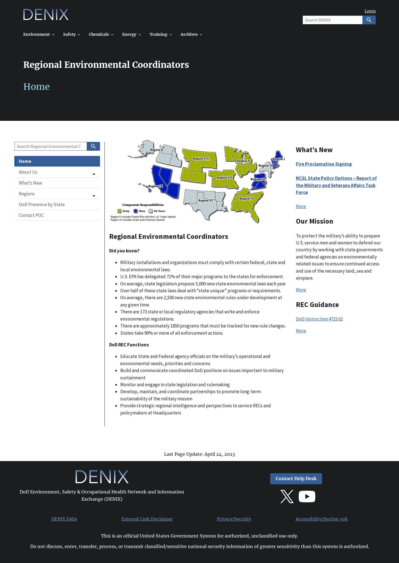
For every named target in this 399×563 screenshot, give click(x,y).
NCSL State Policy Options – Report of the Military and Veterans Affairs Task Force (336, 185)
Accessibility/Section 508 (322, 519)
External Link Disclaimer (147, 519)
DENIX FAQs (64, 519)
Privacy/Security (234, 519)
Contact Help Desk (296, 478)
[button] (57, 172)
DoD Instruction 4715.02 (319, 319)
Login (370, 11)
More (301, 206)
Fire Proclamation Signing (324, 164)
